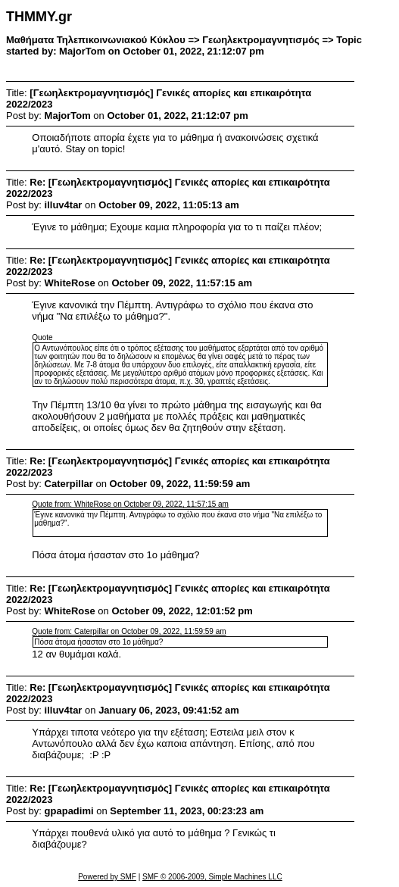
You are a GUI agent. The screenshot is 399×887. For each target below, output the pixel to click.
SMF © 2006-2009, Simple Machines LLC (212, 877)
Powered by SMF (107, 877)
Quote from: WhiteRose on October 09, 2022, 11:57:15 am (130, 504)
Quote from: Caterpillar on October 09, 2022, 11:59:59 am (129, 631)
